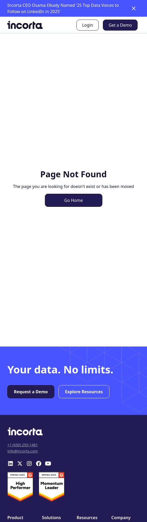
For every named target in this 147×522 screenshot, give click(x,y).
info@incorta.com (22, 451)
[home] (25, 25)
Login (87, 25)
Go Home (73, 200)
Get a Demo (120, 25)
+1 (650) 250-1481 (22, 444)
